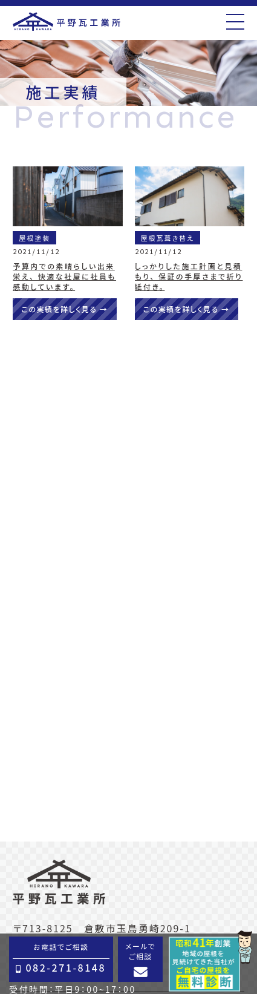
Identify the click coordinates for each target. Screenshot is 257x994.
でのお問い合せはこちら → (128, 540)
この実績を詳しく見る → (64, 309)
